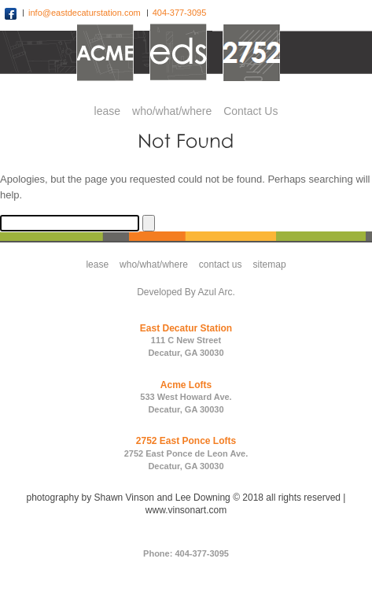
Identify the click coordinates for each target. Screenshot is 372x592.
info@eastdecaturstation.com (85, 12)
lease (107, 111)
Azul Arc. (216, 292)
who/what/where (172, 111)
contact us (220, 264)
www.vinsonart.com (186, 510)
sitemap (269, 264)
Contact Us (250, 111)
